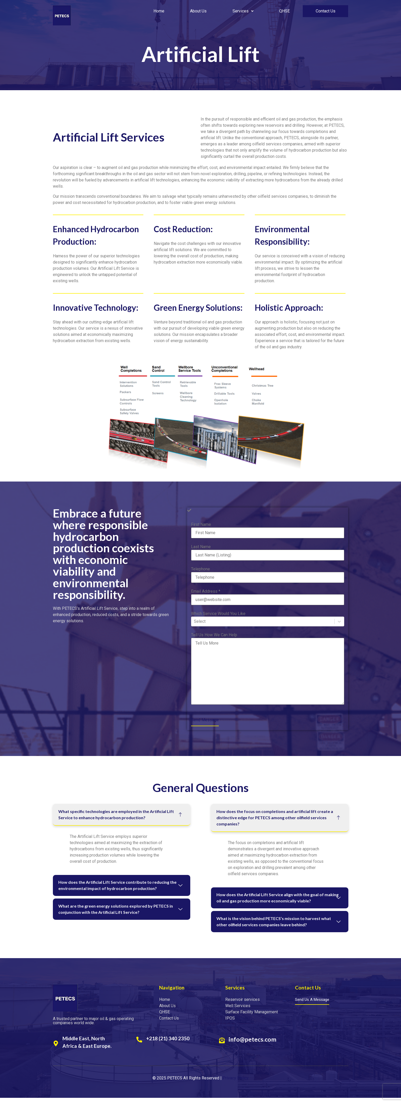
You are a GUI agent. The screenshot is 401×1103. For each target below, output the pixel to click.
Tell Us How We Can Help (214, 635)
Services (243, 11)
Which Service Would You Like (218, 614)
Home (158, 11)
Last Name (201, 547)
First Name (201, 524)
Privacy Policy (236, 1082)
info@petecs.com (253, 1044)
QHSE (285, 11)
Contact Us (325, 11)
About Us (198, 11)
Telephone (200, 569)
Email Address (205, 591)
